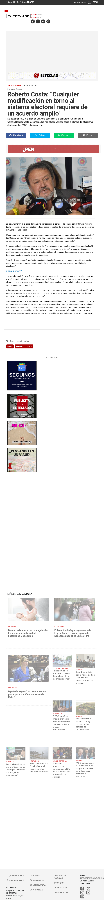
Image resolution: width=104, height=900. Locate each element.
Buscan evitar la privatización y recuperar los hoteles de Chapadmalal (83, 724)
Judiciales (60, 888)
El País (35, 875)
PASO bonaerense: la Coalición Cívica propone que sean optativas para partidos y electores (85, 769)
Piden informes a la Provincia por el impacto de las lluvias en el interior (39, 767)
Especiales (61, 893)
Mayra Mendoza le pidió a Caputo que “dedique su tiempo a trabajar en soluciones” (15, 769)
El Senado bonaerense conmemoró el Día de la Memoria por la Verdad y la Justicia (62, 770)
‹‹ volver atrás (52, 357)
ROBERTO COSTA (24, 346)
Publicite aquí (15, 880)
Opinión (59, 883)
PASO (10, 346)
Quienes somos (15, 875)
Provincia (36, 890)
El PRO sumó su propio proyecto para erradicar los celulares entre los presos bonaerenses (62, 723)
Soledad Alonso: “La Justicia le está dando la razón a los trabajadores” (61, 674)
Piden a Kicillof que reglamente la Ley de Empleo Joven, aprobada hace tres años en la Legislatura (72, 633)
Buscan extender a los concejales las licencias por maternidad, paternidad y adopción (28, 633)
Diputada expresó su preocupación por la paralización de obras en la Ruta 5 (27, 694)
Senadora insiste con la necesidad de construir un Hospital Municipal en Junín (85, 677)
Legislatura (38, 885)
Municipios (37, 880)
